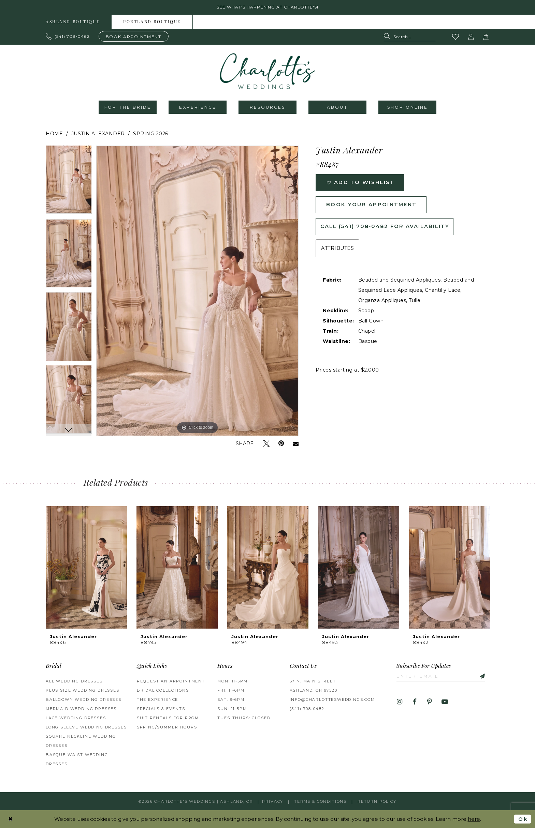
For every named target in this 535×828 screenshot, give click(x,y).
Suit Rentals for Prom (168, 718)
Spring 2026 (150, 134)
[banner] (267, 71)
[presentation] (86, 568)
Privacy (272, 801)
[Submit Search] (388, 37)
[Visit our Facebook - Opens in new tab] (414, 702)
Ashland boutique (73, 22)
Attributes (337, 249)
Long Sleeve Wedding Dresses (86, 727)
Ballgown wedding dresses (83, 699)
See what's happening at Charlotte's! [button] (268, 7)
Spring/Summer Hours (167, 727)
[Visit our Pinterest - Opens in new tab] (429, 702)
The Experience (157, 699)
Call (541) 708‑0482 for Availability (384, 227)
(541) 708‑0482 (307, 709)
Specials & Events (161, 709)
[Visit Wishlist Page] (456, 37)
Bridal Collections (163, 690)
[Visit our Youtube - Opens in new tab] (445, 702)
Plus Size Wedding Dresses (82, 690)
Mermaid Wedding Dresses (81, 709)
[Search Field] (410, 37)
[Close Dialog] (10, 819)
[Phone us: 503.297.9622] (68, 36)
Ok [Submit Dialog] (522, 819)
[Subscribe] (480, 676)
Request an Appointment (171, 681)
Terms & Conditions (320, 801)
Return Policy (377, 801)
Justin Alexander (98, 134)
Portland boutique (152, 22)
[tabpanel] (68, 182)
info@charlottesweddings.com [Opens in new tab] (332, 699)
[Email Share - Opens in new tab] (296, 444)
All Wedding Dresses (74, 681)
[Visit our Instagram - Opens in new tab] (399, 702)
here (474, 819)
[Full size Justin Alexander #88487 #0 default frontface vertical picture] (197, 291)
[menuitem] (73, 22)
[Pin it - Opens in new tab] (281, 444)
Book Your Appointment (371, 205)
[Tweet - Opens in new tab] (266, 444)
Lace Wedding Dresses (76, 718)
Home (54, 134)
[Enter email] (441, 676)
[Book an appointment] (134, 36)
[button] (471, 36)
